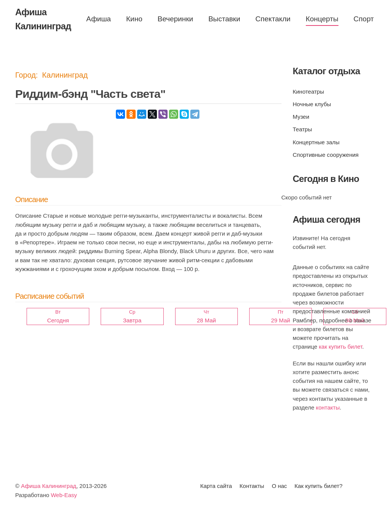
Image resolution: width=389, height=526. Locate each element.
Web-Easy (64, 495)
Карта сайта (216, 486)
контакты (328, 407)
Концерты (322, 19)
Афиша (98, 19)
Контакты (252, 486)
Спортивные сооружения (326, 154)
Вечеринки (175, 19)
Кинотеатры (308, 91)
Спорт (364, 19)
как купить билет (340, 346)
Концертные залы (316, 142)
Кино (134, 19)
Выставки (224, 19)
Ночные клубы (312, 104)
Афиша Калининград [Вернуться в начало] (43, 19)
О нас (279, 486)
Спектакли (272, 19)
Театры (302, 129)
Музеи (301, 116)
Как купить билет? (318, 486)
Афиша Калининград (48, 486)
